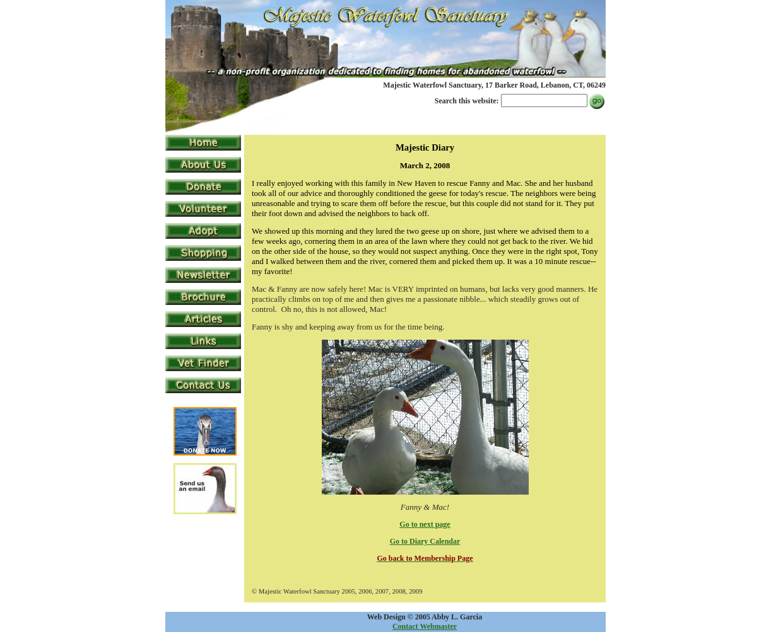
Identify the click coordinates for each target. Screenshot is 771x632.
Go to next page (424, 524)
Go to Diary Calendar (425, 541)
